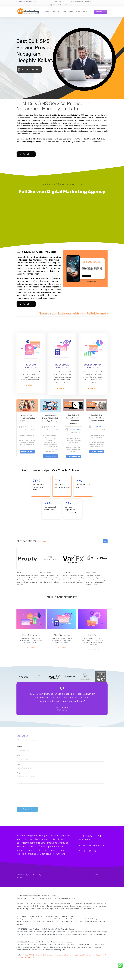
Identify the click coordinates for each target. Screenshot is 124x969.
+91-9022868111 (58, 1)
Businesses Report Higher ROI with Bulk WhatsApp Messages (50, 418)
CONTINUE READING (27, 451)
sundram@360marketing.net (81, 1)
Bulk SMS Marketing (31, 366)
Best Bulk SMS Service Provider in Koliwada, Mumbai (96, 418)
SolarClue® (91, 572)
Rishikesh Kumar (30, 427)
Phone (19, 773)
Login (65, 4)
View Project (31, 648)
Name (19, 755)
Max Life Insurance (31, 635)
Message (20, 782)
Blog (78, 12)
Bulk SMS (29, 955)
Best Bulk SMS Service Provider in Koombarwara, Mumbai (73, 419)
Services (57, 12)
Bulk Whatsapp (48, 955)
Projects (68, 12)
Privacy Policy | (93, 875)
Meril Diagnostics (62, 635)
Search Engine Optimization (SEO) (66, 955)
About (48, 12)
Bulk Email (38, 955)
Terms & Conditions (102, 875)
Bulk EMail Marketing (62, 366)
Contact (87, 12)
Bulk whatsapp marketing (93, 366)
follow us (57, 4)
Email (19, 764)
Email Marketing (85, 955)
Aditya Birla (93, 635)
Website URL (22, 747)
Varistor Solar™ (46, 572)
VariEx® (66, 572)
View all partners (44, 541)
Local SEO (96, 955)
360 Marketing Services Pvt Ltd (29, 875)
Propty (19, 572)
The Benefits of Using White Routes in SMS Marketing (27, 418)
